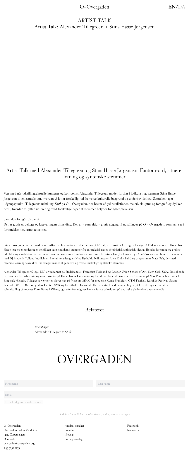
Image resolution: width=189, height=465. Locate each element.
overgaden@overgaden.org (19, 443)
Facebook (132, 426)
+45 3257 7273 (12, 448)
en (172, 7)
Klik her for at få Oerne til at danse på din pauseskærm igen (94, 414)
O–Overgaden (94, 7)
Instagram (133, 430)
